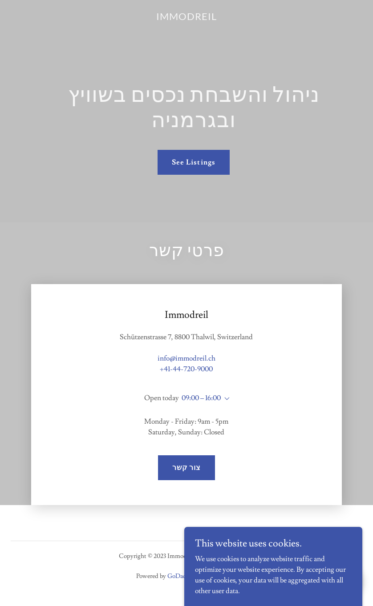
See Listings (193, 162)
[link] (186, 17)
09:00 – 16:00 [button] (201, 397)
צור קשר (186, 467)
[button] (225, 398)
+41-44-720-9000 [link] (186, 369)
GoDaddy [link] (180, 576)
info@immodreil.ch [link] (186, 358)
